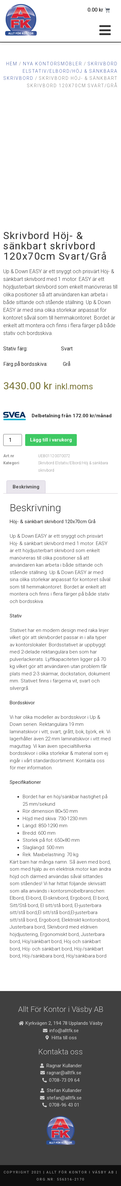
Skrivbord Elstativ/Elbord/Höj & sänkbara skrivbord (61, 71)
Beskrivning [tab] (26, 487)
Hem (11, 63)
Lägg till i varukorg (51, 440)
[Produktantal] (12, 440)
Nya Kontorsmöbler (52, 63)
